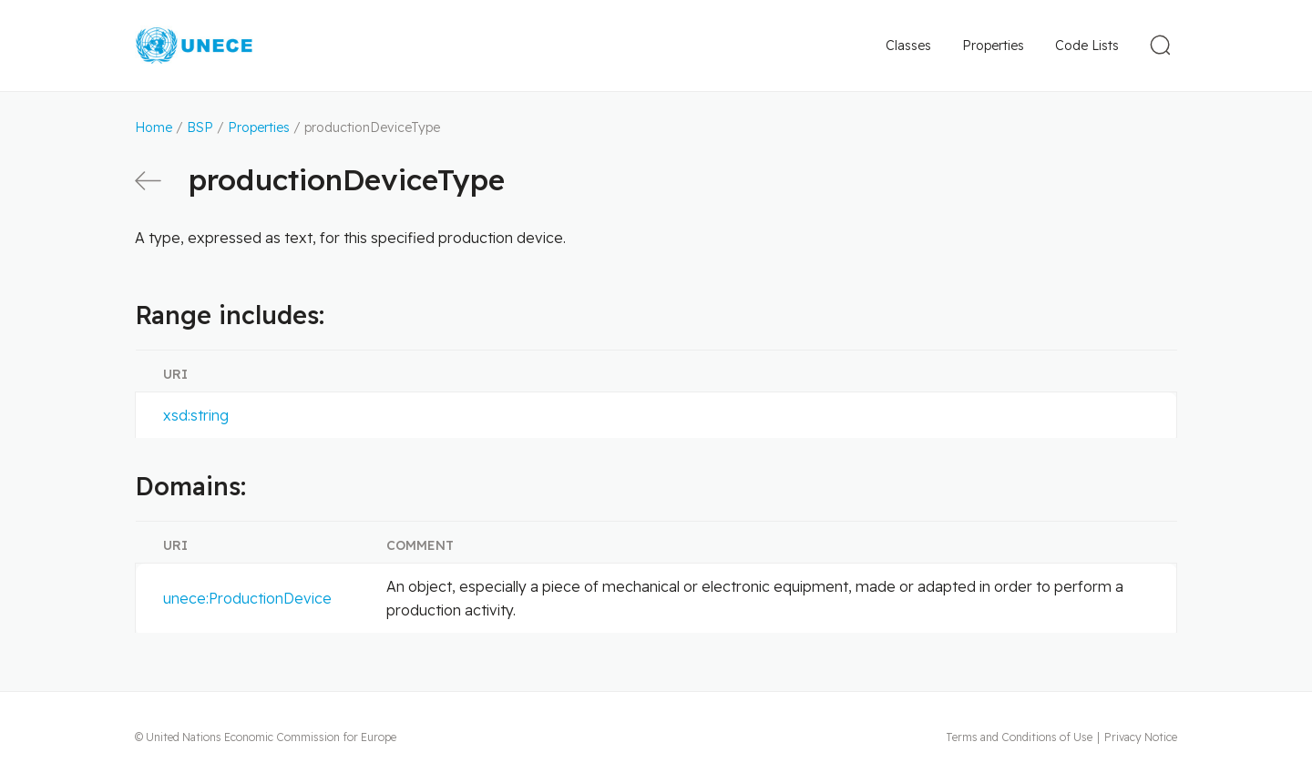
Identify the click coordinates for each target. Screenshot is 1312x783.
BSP (200, 127)
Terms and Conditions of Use (1019, 737)
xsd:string (196, 415)
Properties (993, 45)
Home (153, 127)
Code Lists (1087, 45)
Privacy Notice (1140, 737)
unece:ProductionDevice (247, 598)
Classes (908, 45)
